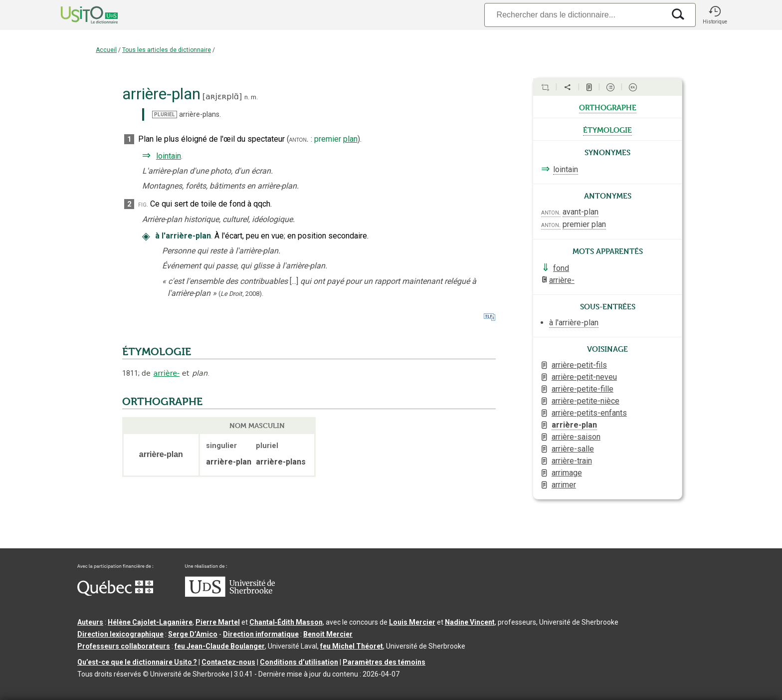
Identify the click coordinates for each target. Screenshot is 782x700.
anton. (299, 139)
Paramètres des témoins (384, 662)
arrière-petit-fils (579, 365)
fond (561, 268)
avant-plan (580, 212)
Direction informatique (261, 634)
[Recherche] (574, 14)
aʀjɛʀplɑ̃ (222, 96)
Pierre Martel (218, 622)
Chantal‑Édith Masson (286, 622)
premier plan (584, 224)
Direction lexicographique (120, 634)
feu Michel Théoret (351, 646)
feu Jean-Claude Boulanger (220, 646)
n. (246, 97)
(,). (240, 293)
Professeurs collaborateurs (123, 646)
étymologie (607, 129)
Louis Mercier (412, 622)
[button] (715, 15)
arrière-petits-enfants (589, 413)
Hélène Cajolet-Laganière (150, 622)
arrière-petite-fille (582, 389)
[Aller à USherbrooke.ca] (230, 594)
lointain (168, 156)
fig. (143, 204)
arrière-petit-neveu (584, 377)
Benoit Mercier (328, 634)
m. (254, 97)
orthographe (607, 107)
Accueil (106, 49)
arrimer (564, 484)
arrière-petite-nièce (585, 401)
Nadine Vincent (470, 622)
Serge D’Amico (192, 634)
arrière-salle (573, 449)
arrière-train (572, 461)
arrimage (567, 472)
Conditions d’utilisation (299, 662)
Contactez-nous (228, 662)
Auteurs (90, 622)
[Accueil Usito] (78, 15)
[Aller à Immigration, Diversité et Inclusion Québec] (115, 593)
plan (350, 139)
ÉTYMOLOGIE (156, 352)
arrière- (166, 373)
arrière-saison (576, 437)
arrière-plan (574, 425)
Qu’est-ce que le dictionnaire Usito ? (137, 662)
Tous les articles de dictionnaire (166, 49)
